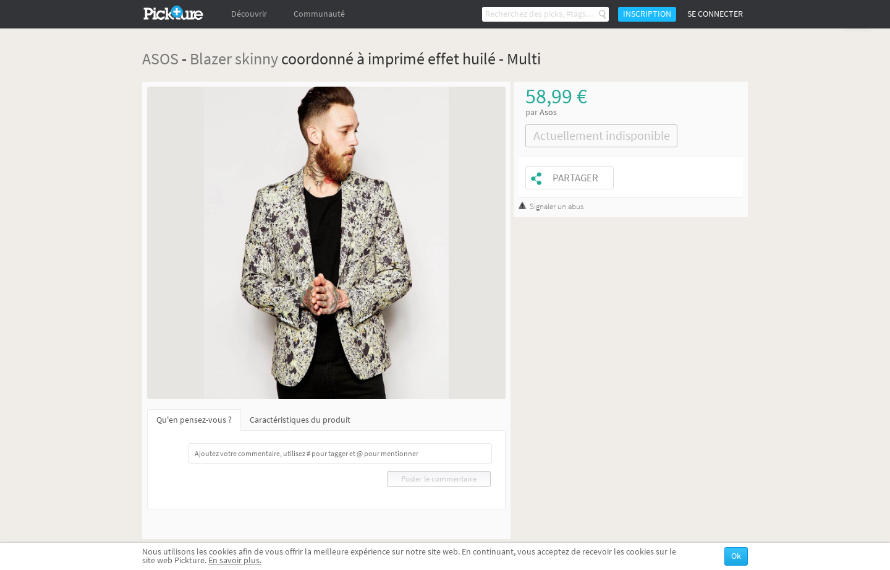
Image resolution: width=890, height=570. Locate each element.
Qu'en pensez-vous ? (194, 420)
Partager (575, 178)
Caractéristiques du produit (300, 420)
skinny (256, 58)
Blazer (211, 58)
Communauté (319, 14)
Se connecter (715, 14)
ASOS (160, 58)
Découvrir (249, 14)
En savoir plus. (234, 560)
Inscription (647, 14)
